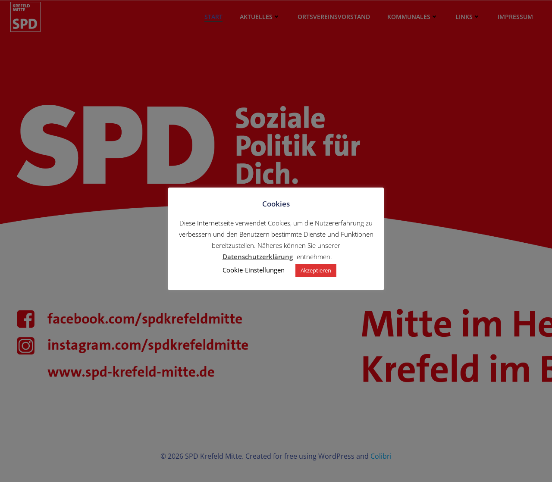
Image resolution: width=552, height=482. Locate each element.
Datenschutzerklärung (258, 256)
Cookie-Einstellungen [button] (254, 270)
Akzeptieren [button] (316, 270)
